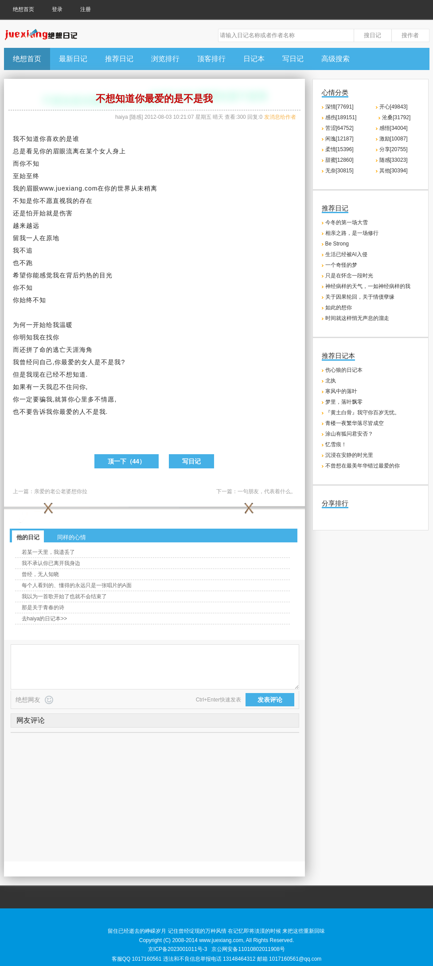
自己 (46, 362)
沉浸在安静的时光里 (349, 455)
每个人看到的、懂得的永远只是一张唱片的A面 (77, 585)
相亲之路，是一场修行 (351, 233)
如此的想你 (338, 307)
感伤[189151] (341, 117)
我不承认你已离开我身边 (51, 563)
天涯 (72, 349)
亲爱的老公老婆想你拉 (60, 491)
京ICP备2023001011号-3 (177, 949)
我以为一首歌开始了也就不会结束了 (64, 596)
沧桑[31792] (396, 117)
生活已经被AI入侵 (346, 254)
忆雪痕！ (336, 444)
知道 (32, 138)
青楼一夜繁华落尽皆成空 (354, 423)
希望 (19, 275)
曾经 (26, 362)
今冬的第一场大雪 (346, 222)
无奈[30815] (339, 170)
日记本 (254, 58)
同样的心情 (71, 537)
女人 (106, 151)
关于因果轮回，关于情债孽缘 (359, 297)
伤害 (66, 213)
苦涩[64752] (339, 128)
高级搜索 (335, 58)
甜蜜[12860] (339, 160)
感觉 (46, 275)
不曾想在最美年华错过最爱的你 (362, 466)
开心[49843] (393, 107)
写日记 (293, 58)
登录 (57, 9)
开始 (39, 213)
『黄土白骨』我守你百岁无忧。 (362, 412)
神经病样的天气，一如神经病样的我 (367, 286)
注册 (85, 9)
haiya (121, 117)
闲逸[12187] (339, 139)
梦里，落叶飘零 (344, 402)
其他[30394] (393, 170)
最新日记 (73, 58)
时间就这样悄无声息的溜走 (357, 318)
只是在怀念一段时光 (349, 276)
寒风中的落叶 (341, 391)
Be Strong (337, 244)
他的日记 (27, 537)
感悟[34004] (393, 128)
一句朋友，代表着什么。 (267, 491)
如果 (19, 386)
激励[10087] (393, 139)
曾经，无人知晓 (40, 574)
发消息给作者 (280, 117)
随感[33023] (393, 160)
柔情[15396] (339, 149)
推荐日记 (119, 58)
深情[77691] (339, 107)
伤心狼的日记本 (344, 370)
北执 (330, 381)
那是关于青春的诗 (43, 607)
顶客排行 (211, 58)
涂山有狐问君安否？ (349, 434)
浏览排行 (165, 58)
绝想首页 (23, 9)
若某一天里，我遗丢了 (48, 552)
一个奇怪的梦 (341, 265)
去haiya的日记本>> (44, 618)
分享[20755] (393, 149)
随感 (136, 117)
